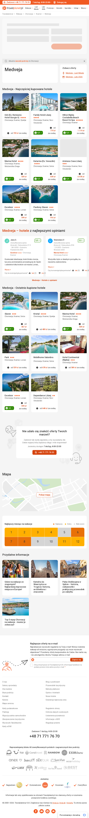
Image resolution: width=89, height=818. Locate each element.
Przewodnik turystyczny (55, 685)
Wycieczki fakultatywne (11, 723)
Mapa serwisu (8, 703)
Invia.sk (62, 803)
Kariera (5, 700)
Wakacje (19, 14)
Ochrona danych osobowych (57, 712)
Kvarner (39, 14)
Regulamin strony (53, 708)
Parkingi (5, 712)
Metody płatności (53, 689)
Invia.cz (55, 803)
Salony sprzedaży (9, 685)
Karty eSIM (6, 726)
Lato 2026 (43, 8)
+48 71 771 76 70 (44, 736)
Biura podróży (7, 693)
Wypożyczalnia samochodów (14, 716)
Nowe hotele (51, 696)
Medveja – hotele (15, 231)
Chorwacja (29, 14)
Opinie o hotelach (53, 693)
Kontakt (5, 696)
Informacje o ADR (53, 719)
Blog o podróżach (53, 682)
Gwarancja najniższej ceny (56, 700)
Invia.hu (70, 803)
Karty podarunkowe (10, 708)
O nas (4, 682)
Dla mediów (7, 689)
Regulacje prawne (53, 723)
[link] (37, 8)
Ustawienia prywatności (55, 716)
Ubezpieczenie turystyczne (13, 719)
